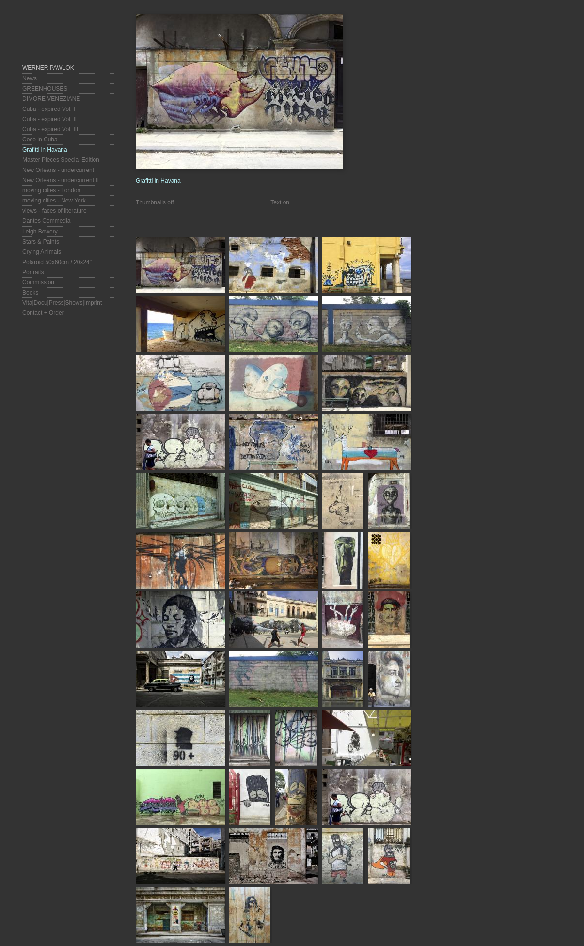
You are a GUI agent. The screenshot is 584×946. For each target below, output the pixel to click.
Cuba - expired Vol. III (50, 129)
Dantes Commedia (46, 220)
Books (30, 292)
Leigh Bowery (40, 231)
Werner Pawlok (48, 67)
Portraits (33, 272)
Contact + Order (43, 313)
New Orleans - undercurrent (58, 170)
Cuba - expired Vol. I (48, 109)
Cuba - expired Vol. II (49, 119)
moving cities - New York (54, 200)
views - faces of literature (54, 210)
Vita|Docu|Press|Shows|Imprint (62, 302)
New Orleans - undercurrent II (60, 180)
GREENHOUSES (44, 88)
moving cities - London (51, 190)
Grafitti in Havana (44, 149)
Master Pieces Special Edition (60, 159)
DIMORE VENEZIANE (51, 98)
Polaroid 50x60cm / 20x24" (57, 262)
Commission (38, 282)
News (29, 78)
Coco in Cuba (40, 139)
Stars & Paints (40, 241)
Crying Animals (41, 251)
